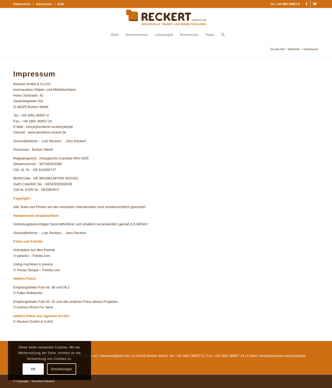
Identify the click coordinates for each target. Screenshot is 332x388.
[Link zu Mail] (315, 4)
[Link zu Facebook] (307, 4)
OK (33, 369)
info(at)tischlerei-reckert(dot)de (282, 356)
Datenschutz (22, 4)
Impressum (44, 4)
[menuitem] (23, 4)
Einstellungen (61, 369)
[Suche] (221, 34)
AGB (60, 4)
